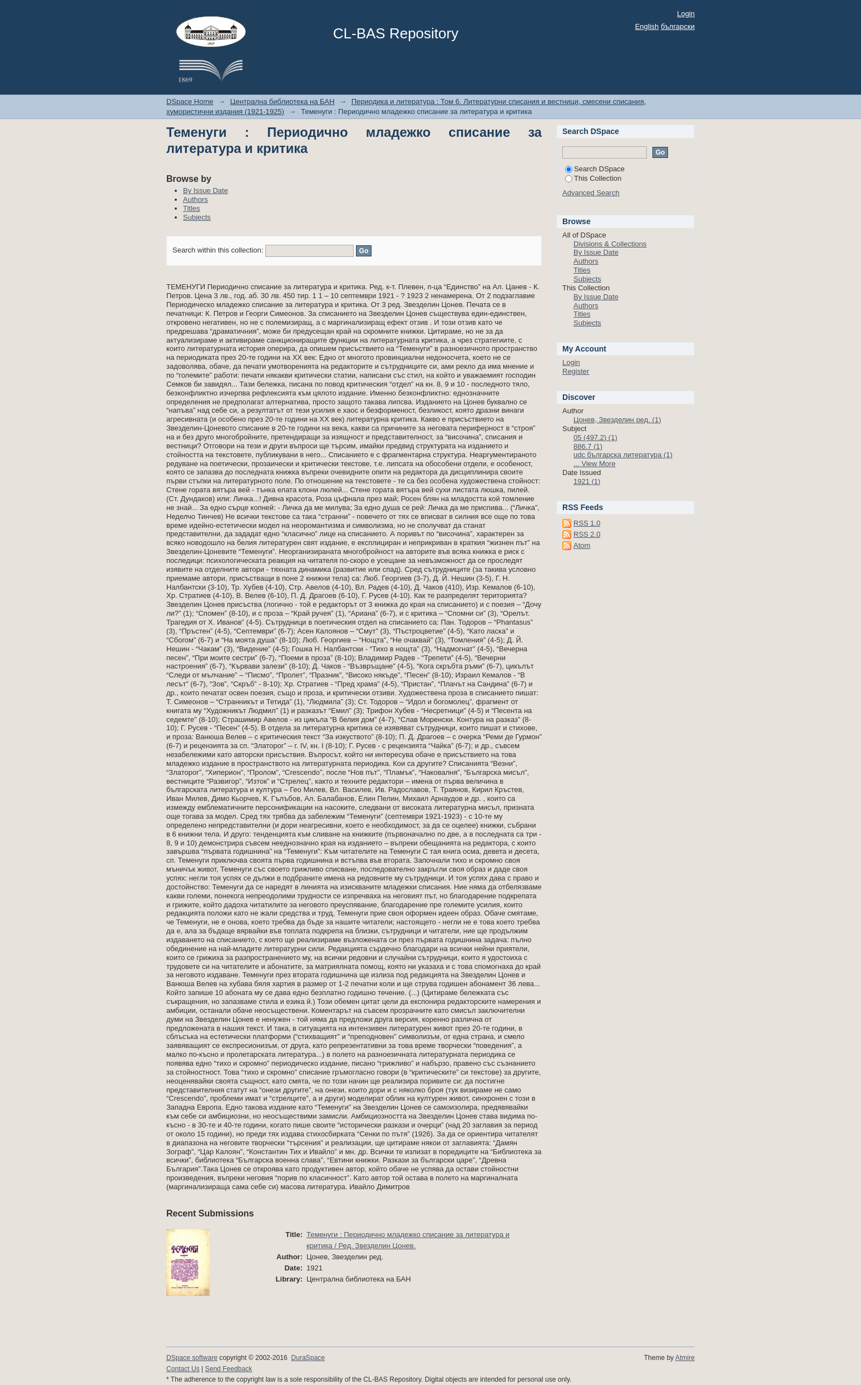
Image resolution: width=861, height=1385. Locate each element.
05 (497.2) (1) (595, 437)
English (647, 26)
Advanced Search (591, 193)
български (678, 26)
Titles (191, 208)
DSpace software (191, 1358)
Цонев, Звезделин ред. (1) (617, 420)
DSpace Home (190, 101)
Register (575, 371)
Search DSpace (595, 169)
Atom (581, 545)
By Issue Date (205, 190)
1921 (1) (586, 481)
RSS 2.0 (586, 534)
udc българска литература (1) (622, 455)
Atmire (685, 1358)
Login (686, 13)
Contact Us (183, 1369)
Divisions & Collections (610, 244)
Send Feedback (229, 1369)
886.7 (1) (587, 446)
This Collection (593, 178)
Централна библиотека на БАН (282, 101)
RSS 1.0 (586, 523)
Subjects (197, 217)
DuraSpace (307, 1358)
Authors (195, 199)
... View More (594, 463)
